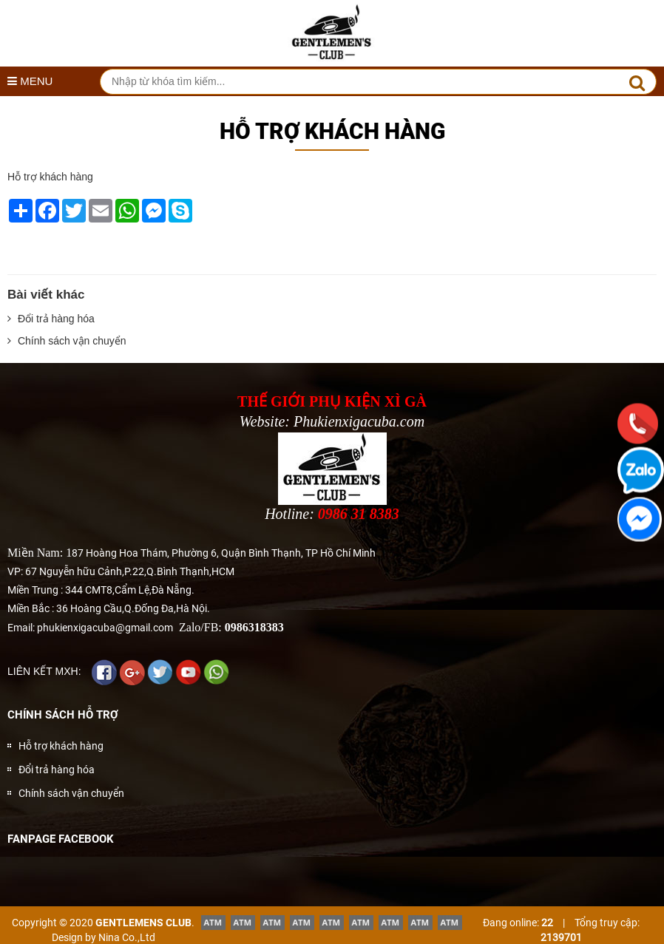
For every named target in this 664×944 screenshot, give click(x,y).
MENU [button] (29, 81)
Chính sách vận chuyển (66, 341)
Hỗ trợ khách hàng (61, 746)
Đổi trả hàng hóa (51, 319)
